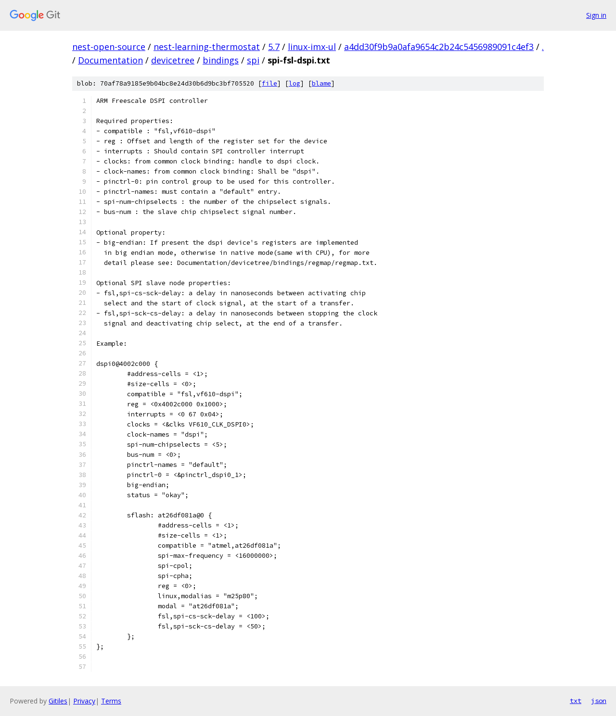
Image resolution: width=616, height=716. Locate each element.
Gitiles (58, 700)
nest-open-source (108, 46)
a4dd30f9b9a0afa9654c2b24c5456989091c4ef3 (439, 46)
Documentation (110, 60)
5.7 (274, 46)
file (269, 83)
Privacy (84, 700)
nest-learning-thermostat (207, 46)
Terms (111, 700)
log (294, 83)
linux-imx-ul (312, 46)
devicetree (172, 60)
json (598, 700)
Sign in (596, 15)
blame (321, 83)
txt (575, 700)
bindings (221, 60)
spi (253, 60)
